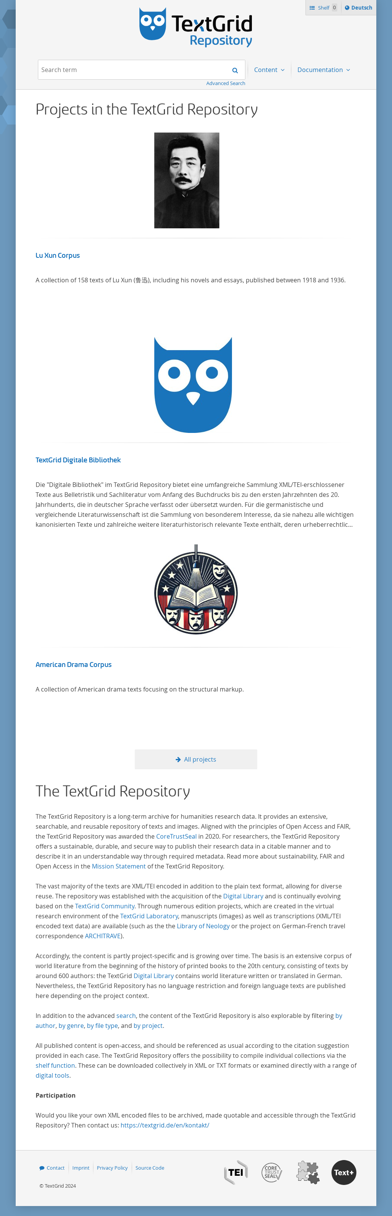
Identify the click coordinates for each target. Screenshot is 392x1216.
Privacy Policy (112, 1167)
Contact (56, 1167)
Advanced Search (225, 83)
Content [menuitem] (266, 70)
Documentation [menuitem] (321, 70)
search (126, 1015)
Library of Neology (203, 926)
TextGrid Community (104, 906)
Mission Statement (119, 866)
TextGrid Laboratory (149, 916)
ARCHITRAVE (103, 936)
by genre (71, 1025)
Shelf (327, 7)
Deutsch (362, 8)
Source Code (150, 1167)
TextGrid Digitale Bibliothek (78, 460)
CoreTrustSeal (176, 836)
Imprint (81, 1167)
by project (148, 1025)
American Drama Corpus (74, 664)
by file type (102, 1025)
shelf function (55, 1065)
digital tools (52, 1075)
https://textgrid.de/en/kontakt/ (165, 1125)
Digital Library (243, 896)
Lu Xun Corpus (58, 255)
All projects (200, 759)
